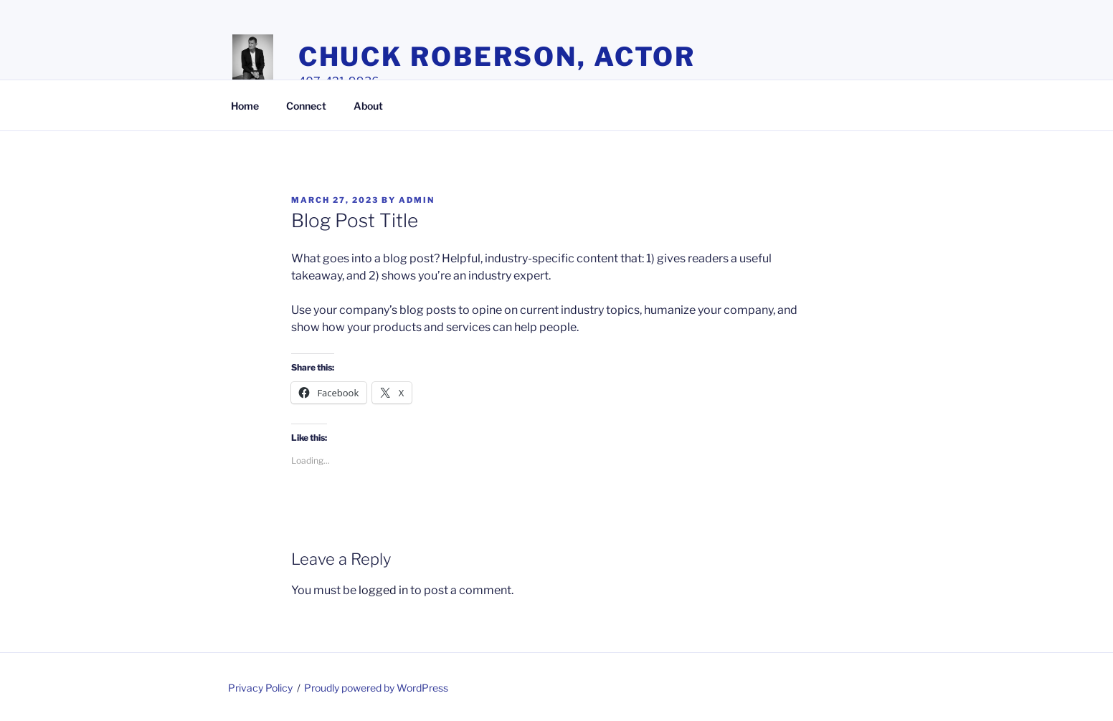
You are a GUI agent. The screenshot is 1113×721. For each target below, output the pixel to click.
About (368, 106)
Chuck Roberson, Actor (497, 56)
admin (417, 200)
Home (245, 106)
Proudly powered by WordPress (376, 688)
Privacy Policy (260, 688)
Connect (306, 106)
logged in (383, 590)
